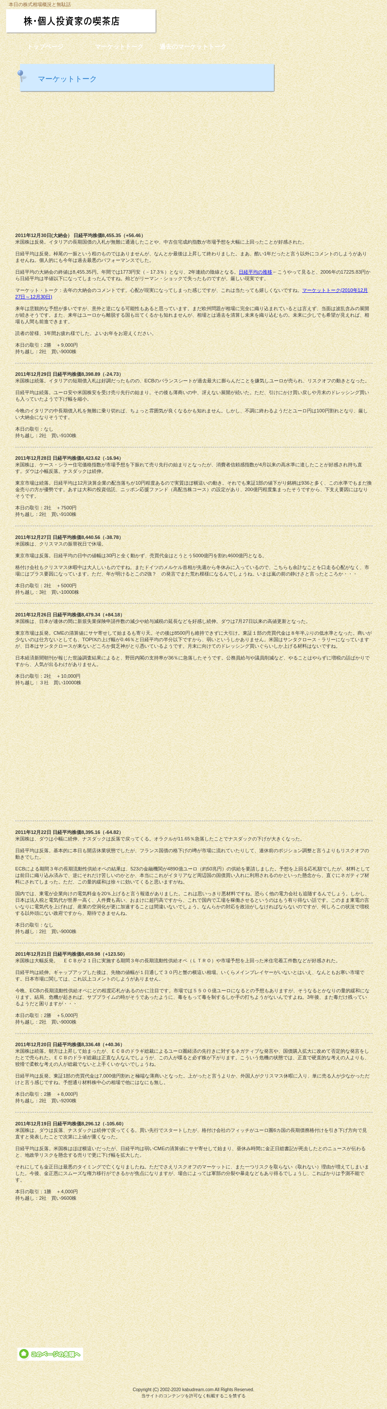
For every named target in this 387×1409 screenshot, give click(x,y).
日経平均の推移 (255, 271)
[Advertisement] (193, 161)
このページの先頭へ (50, 1354)
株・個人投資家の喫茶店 (99, 21)
